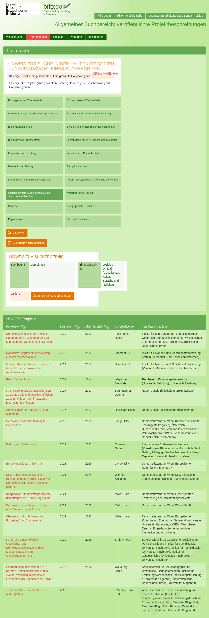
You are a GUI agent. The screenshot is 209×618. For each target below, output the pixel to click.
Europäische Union (77, 166)
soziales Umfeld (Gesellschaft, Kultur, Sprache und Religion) (29, 194)
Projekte (58, 36)
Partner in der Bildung (20, 166)
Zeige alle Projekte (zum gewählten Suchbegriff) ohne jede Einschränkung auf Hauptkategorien (59, 85)
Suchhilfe (105, 73)
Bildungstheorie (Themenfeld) (25, 100)
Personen (76, 36)
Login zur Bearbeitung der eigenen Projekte (176, 15)
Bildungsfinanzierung (20, 126)
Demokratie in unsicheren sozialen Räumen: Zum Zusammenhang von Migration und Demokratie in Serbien (29, 337)
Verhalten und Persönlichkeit (83, 153)
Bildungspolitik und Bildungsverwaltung (89, 113)
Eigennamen (15, 219)
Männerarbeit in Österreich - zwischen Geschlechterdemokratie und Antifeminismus (30, 368)
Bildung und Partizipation (21, 444)
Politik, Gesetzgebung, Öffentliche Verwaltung (93, 179)
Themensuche (38, 36)
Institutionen (96, 36)
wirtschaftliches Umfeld (80, 192)
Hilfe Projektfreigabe (129, 15)
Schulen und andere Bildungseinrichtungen (91, 126)
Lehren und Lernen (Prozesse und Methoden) (93, 139)
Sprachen (13, 206)
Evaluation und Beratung (22, 153)
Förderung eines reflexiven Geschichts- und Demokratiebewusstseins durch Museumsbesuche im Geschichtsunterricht (25, 547)
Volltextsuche (14, 36)
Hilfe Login (104, 15)
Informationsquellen (78, 219)
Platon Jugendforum (18, 379)
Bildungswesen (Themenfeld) (83, 100)
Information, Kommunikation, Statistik (29, 179)
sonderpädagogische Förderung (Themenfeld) (34, 113)
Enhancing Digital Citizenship (24, 463)
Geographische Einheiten (81, 206)
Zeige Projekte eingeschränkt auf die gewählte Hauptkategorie (49, 76)
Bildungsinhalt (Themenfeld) (24, 139)
